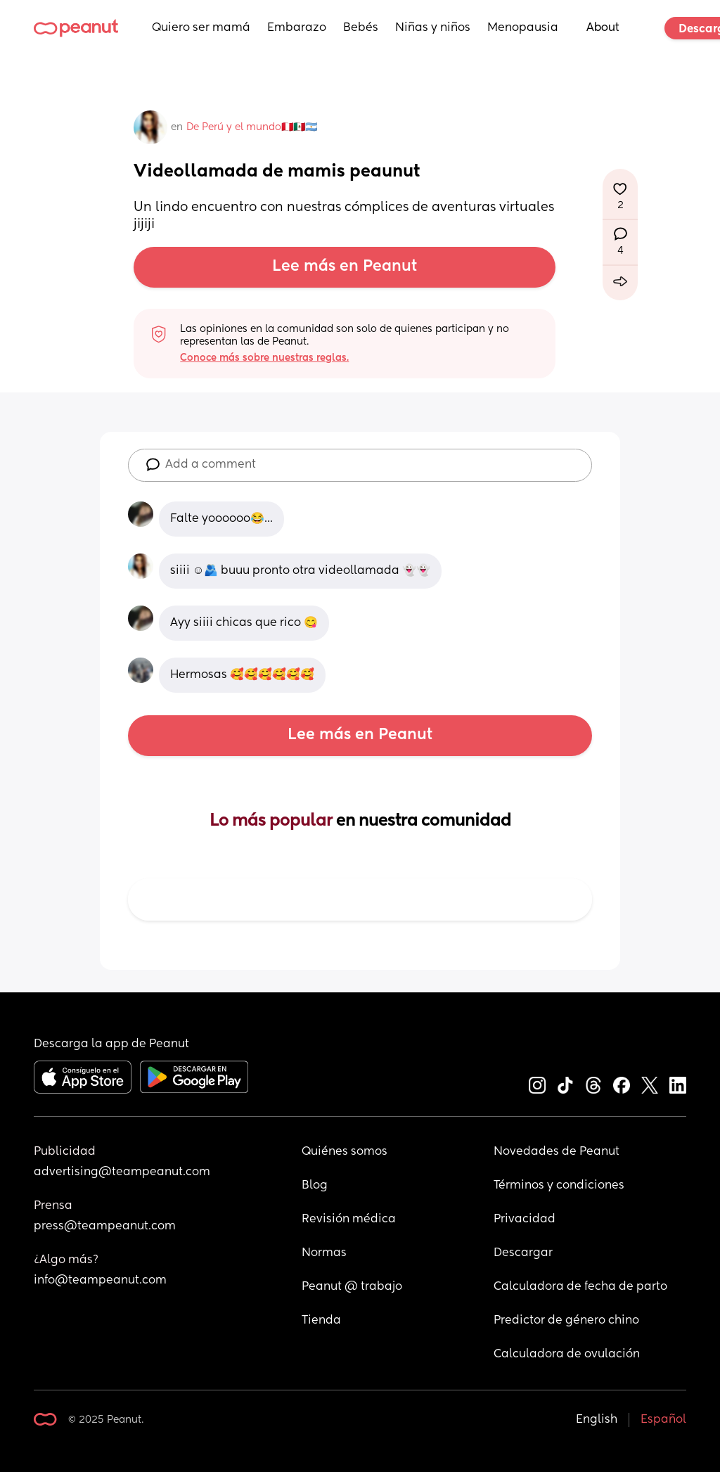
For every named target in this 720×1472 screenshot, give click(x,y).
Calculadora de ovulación (567, 1354)
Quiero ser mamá (201, 28)
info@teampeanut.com (100, 1280)
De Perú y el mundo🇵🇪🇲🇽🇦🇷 (251, 127)
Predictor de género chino (566, 1320)
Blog (315, 1185)
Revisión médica (349, 1219)
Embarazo (296, 28)
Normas (324, 1253)
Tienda (321, 1320)
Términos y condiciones (559, 1185)
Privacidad (524, 1219)
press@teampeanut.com (105, 1226)
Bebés (360, 28)
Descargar (523, 1253)
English (596, 1420)
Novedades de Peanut (556, 1152)
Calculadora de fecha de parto (580, 1287)
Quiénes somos (344, 1152)
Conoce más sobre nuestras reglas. (264, 358)
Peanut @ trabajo (352, 1287)
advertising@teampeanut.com (122, 1172)
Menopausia (522, 28)
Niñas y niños (432, 28)
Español (663, 1420)
